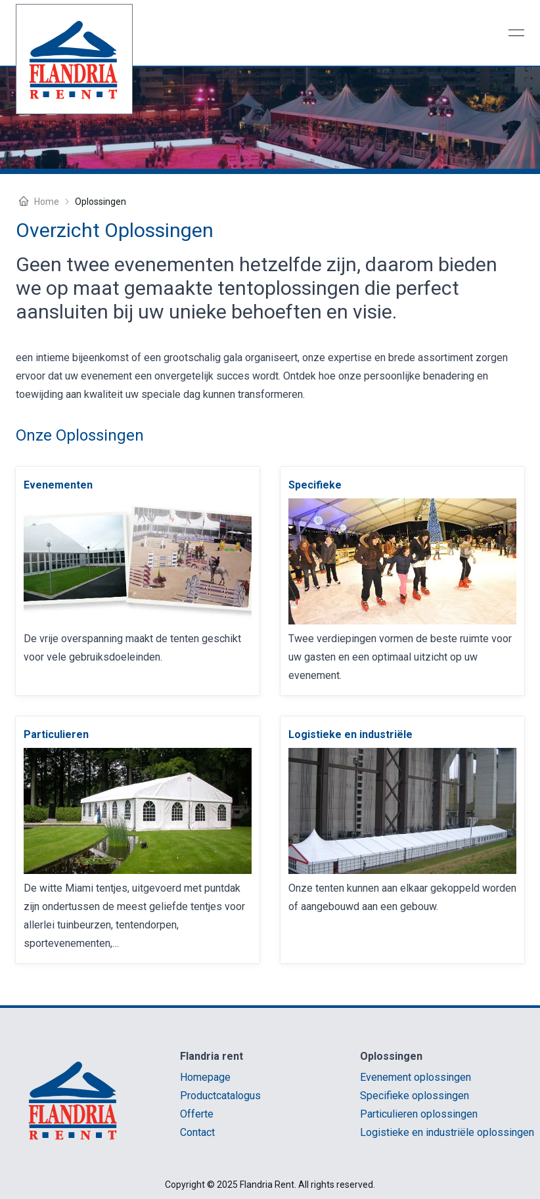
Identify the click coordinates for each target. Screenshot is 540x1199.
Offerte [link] (197, 1114)
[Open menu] (516, 33)
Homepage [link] (205, 1077)
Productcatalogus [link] (220, 1095)
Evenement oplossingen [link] (415, 1077)
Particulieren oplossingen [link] (419, 1114)
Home (37, 201)
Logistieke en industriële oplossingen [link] (447, 1132)
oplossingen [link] (100, 201)
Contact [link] (197, 1132)
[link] (58, 485)
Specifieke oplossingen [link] (414, 1095)
